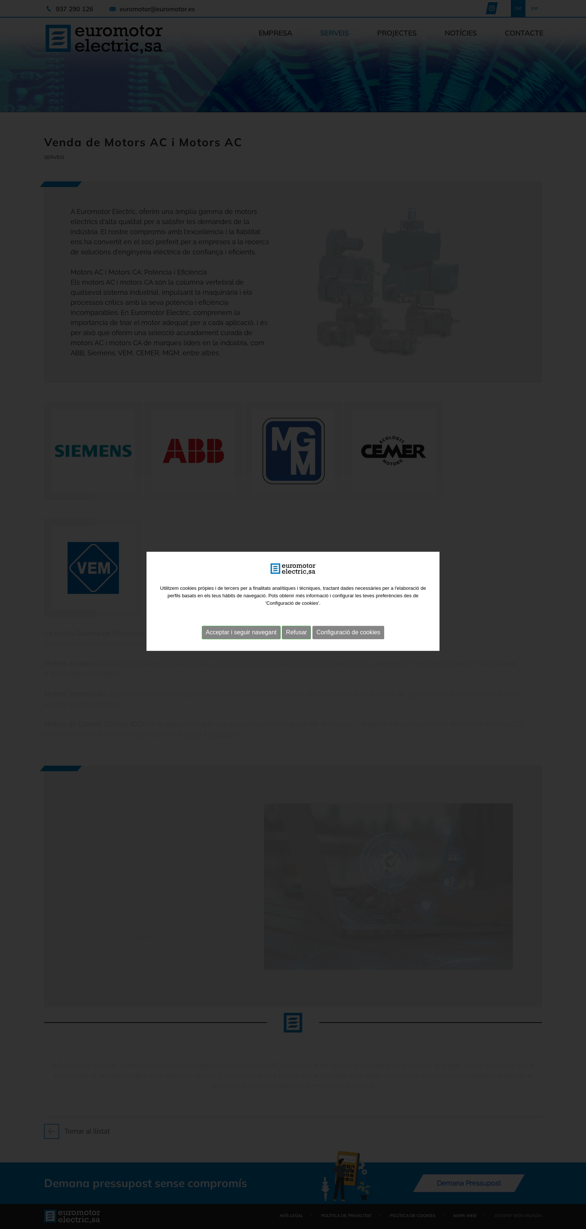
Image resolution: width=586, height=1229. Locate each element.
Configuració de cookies (348, 605)
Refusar (296, 605)
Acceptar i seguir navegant (241, 605)
